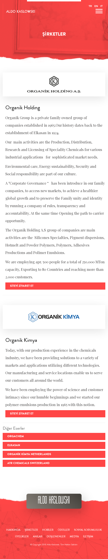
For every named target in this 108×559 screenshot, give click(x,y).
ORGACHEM (15, 436)
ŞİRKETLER (31, 530)
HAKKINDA (13, 530)
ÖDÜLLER (64, 530)
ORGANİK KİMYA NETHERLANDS (29, 454)
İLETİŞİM (88, 536)
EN (96, 6)
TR (90, 6)
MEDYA (74, 536)
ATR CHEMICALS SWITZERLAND (28, 463)
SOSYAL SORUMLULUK (88, 530)
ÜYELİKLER (22, 536)
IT (101, 6)
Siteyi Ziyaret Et (21, 286)
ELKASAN (13, 445)
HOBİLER (47, 530)
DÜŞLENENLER (56, 536)
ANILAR (37, 536)
